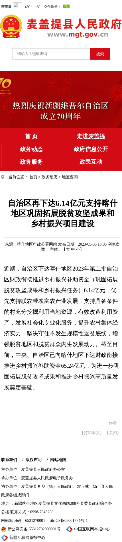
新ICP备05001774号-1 (69, 520)
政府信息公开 (91, 149)
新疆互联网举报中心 (23, 538)
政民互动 (91, 162)
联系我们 (9, 460)
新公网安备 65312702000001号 (31, 529)
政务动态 (31, 149)
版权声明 (34, 460)
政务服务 (31, 162)
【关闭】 (113, 433)
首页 (33, 177)
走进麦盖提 (91, 136)
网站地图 (58, 460)
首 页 (31, 136)
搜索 (100, 54)
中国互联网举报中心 (88, 529)
